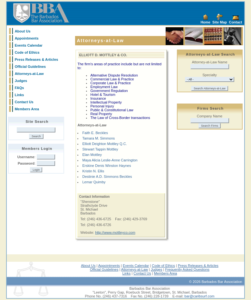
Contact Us (24, 102)
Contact (235, 22)
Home (205, 22)
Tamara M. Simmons (98, 138)
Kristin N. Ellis (93, 171)
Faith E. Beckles (95, 133)
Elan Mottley (92, 155)
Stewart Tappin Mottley (100, 149)
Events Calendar (29, 45)
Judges (21, 81)
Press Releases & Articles (36, 59)
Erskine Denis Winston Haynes (106, 166)
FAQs (19, 88)
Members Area (27, 109)
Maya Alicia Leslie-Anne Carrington (109, 160)
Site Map (219, 22)
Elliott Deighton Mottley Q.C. (104, 144)
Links (19, 95)
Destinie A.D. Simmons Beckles (107, 176)
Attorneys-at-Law (29, 74)
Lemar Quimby (93, 182)
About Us (23, 31)
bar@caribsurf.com (199, 296)
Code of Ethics (27, 52)
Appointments (27, 38)
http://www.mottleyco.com (115, 232)
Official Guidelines (30, 66)
